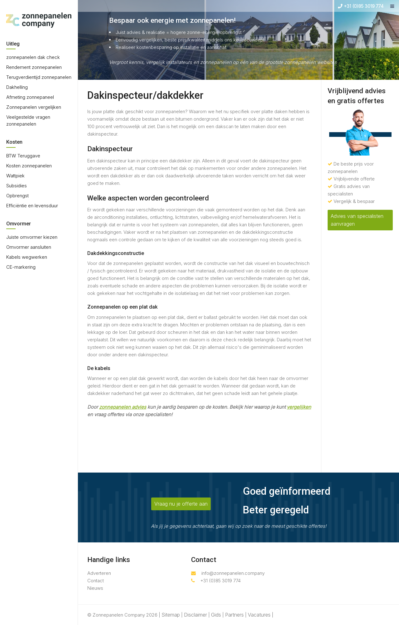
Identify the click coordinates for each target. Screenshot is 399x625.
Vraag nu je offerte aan (181, 504)
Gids (216, 615)
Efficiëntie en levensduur (32, 206)
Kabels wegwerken (26, 257)
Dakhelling (17, 87)
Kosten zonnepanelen (29, 166)
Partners (234, 615)
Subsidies (16, 186)
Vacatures (259, 615)
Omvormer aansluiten (28, 247)
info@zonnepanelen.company (228, 573)
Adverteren (99, 573)
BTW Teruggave (23, 156)
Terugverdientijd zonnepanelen (38, 77)
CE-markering (21, 267)
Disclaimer (195, 615)
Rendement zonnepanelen (34, 67)
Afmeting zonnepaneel (30, 97)
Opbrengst (17, 196)
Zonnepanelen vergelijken (33, 107)
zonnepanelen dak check (33, 57)
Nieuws (95, 588)
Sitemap (170, 615)
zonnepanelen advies (122, 407)
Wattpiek (15, 176)
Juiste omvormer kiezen (31, 237)
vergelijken (299, 407)
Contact (95, 581)
